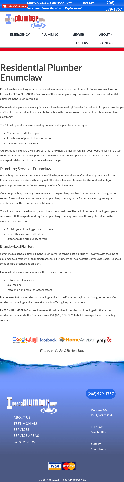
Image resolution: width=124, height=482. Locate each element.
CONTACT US (24, 442)
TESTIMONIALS (26, 423)
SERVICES (21, 429)
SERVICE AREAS (26, 435)
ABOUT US (22, 417)
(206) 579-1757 (101, 393)
